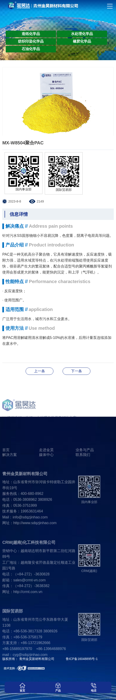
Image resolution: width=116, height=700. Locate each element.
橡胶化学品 (82, 41)
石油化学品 (31, 49)
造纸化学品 (31, 34)
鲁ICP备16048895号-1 (82, 659)
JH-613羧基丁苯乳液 (76, 371)
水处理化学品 (82, 34)
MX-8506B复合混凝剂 (39, 371)
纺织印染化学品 (31, 41)
